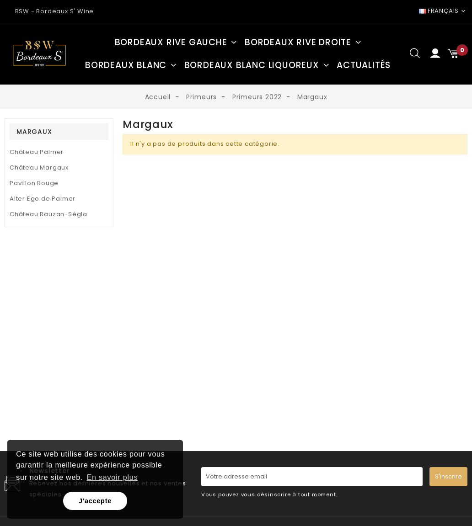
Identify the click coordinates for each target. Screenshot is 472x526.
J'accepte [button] (95, 501)
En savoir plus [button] (112, 477)
